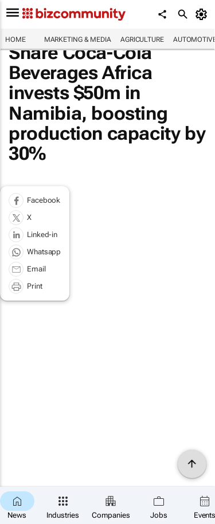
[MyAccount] (203, 14)
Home (15, 40)
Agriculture (142, 40)
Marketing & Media (77, 40)
